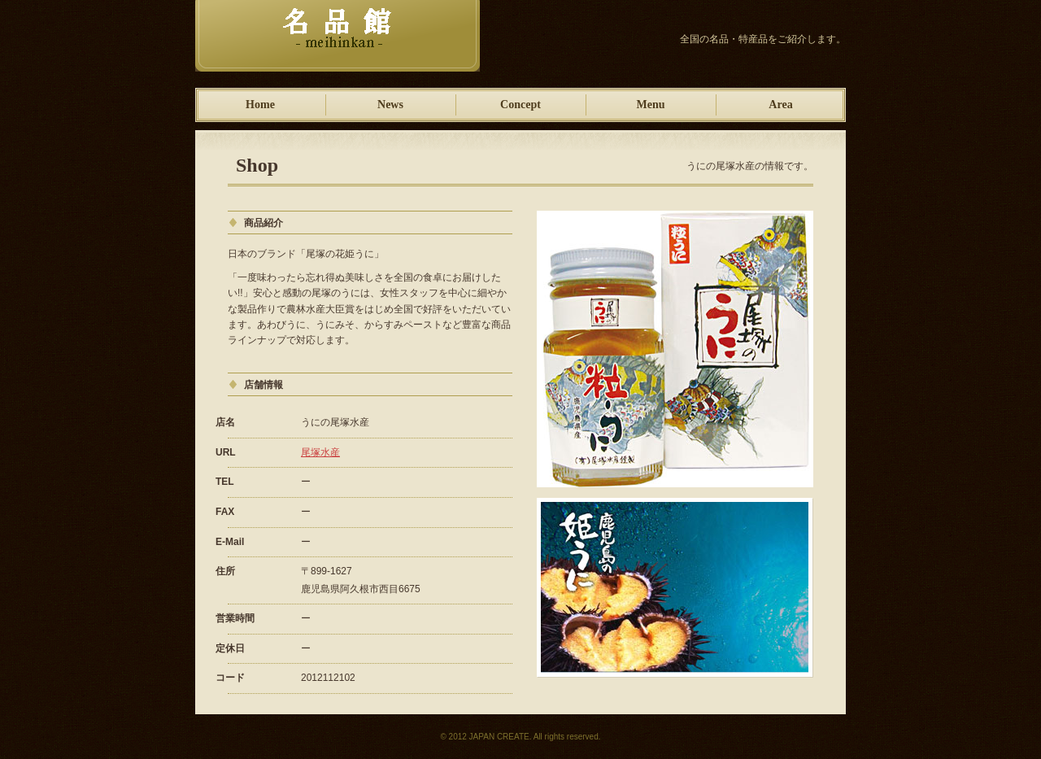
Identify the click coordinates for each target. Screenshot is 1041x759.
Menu (651, 104)
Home (260, 104)
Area (780, 104)
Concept (520, 104)
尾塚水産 (320, 452)
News (390, 104)
